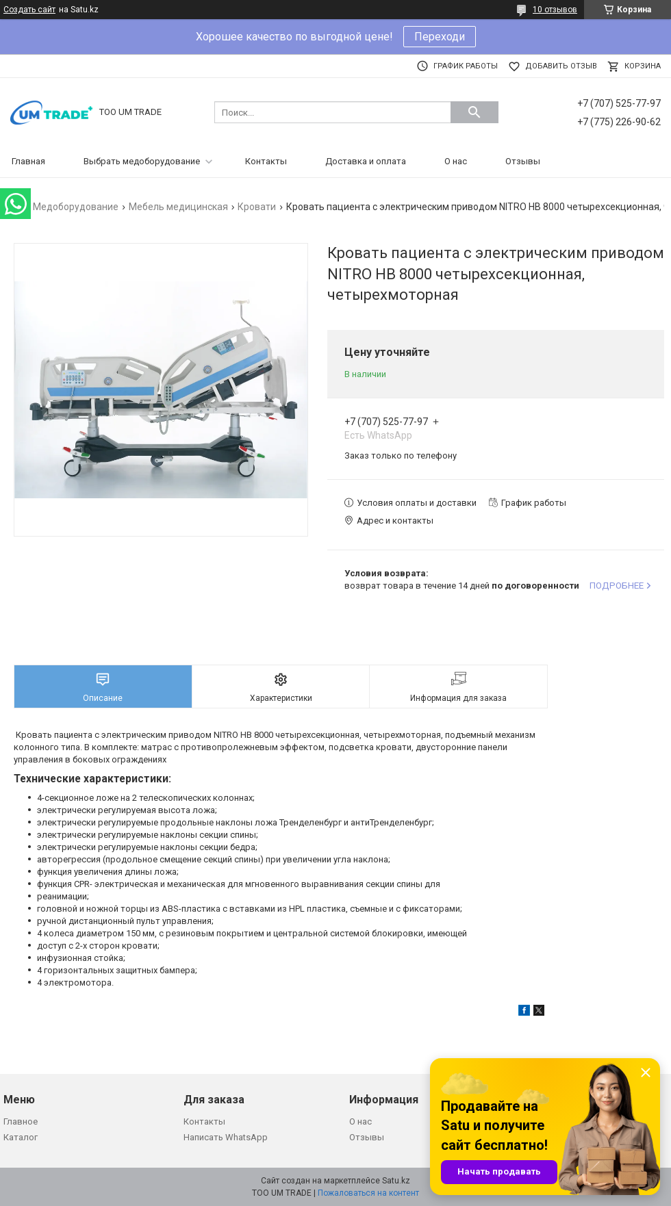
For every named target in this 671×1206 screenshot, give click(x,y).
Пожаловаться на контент (368, 1193)
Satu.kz (396, 1180)
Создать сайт (29, 9)
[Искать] (474, 112)
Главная (28, 161)
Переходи (439, 36)
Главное (20, 1121)
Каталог (20, 1137)
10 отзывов (555, 9)
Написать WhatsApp (225, 1137)
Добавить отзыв (561, 66)
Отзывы (522, 161)
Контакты (266, 161)
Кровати (257, 206)
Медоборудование (75, 206)
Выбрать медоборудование (142, 161)
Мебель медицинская (178, 206)
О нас (455, 161)
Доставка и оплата (365, 161)
